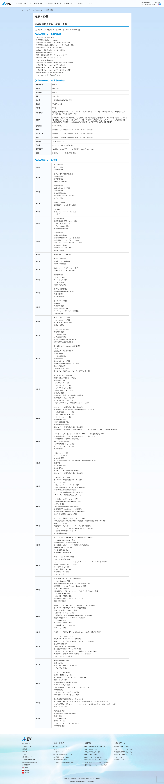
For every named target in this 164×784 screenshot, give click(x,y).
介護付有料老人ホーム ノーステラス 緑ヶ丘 (50, 65)
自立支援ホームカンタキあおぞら (93, 757)
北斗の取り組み (37, 3)
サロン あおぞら (119, 757)
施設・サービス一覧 (54, 3)
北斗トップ (26, 10)
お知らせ (80, 3)
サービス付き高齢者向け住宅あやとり (94, 746)
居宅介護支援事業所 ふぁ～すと (123, 752)
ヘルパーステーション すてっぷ (123, 749)
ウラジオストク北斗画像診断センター (63, 762)
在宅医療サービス (119, 760)
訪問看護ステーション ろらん (122, 746)
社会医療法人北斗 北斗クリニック (47, 40)
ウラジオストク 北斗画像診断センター (49, 75)
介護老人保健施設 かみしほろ (92, 752)
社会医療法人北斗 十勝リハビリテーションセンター (53, 42)
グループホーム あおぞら (44, 60)
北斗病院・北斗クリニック (60, 746)
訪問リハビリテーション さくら (123, 754)
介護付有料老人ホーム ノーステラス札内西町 (51, 67)
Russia (27, 770)
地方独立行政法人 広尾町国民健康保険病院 (50, 72)
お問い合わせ (145, 2)
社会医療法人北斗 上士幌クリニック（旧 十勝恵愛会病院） (55, 45)
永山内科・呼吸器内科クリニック (62, 754)
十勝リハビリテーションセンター (62, 749)
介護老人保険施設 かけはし (45, 52)
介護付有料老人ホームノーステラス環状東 (95, 765)
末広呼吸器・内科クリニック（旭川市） (49, 47)
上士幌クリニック (58, 752)
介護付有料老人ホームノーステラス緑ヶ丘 (95, 760)
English (27, 767)
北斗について (37, 10)
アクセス (154, 2)
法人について (22, 3)
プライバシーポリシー (28, 759)
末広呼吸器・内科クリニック (61, 757)
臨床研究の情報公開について (30, 762)
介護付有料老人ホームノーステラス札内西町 (96, 762)
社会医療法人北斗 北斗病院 (45, 37)
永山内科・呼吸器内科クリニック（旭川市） (51, 50)
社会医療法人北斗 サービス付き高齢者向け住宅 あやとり (55, 62)
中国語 (27, 773)
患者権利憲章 (26, 765)
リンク (90, 3)
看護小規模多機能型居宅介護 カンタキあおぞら (51, 55)
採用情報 (69, 3)
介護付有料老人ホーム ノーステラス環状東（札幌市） (54, 70)
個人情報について (27, 757)
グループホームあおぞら (90, 754)
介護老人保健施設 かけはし (91, 749)
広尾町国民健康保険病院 (60, 760)
